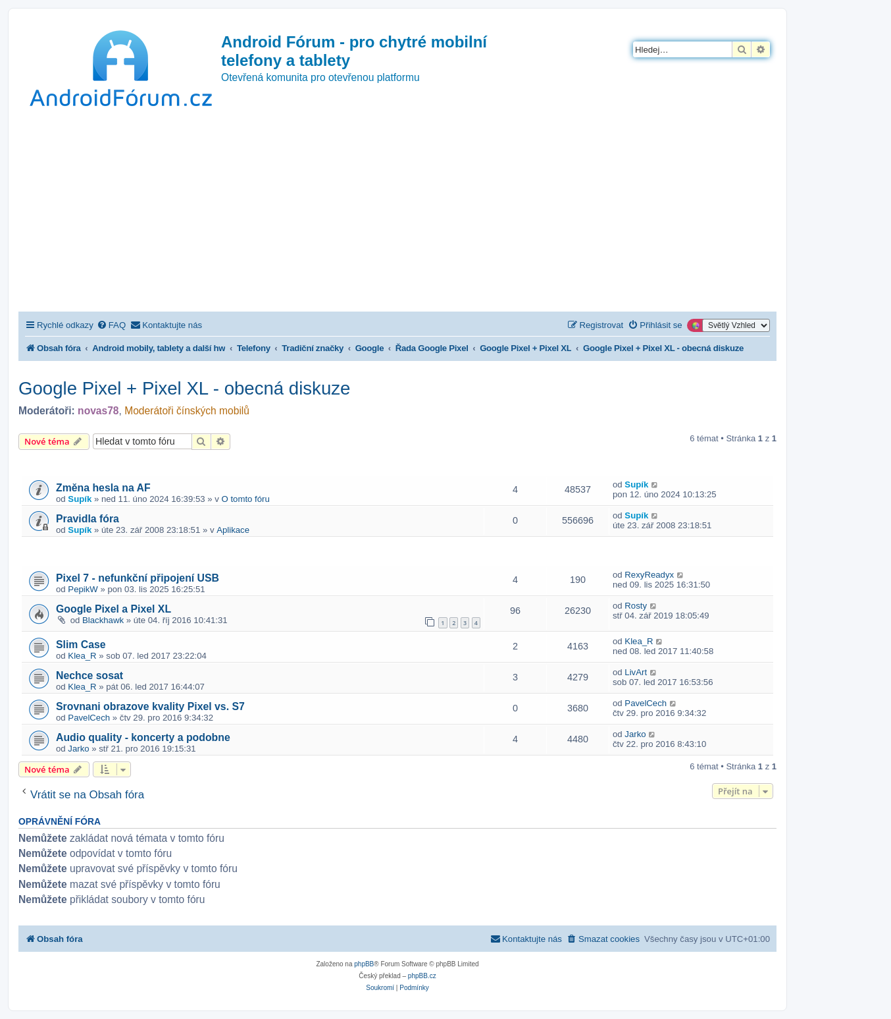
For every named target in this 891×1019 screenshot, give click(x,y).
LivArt (635, 672)
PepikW (82, 589)
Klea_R (82, 656)
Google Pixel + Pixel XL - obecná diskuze (184, 388)
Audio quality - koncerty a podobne (143, 737)
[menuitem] (111, 325)
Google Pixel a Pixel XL (113, 609)
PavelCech (89, 718)
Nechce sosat (89, 675)
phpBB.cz (422, 975)
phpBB (364, 964)
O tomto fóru (246, 499)
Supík (79, 499)
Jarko (78, 749)
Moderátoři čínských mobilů (186, 410)
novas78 (98, 410)
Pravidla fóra (87, 518)
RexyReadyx (649, 575)
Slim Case (81, 644)
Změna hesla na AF (103, 487)
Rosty (635, 606)
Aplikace (232, 530)
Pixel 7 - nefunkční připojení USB (137, 578)
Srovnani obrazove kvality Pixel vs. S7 (150, 706)
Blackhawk (103, 620)
